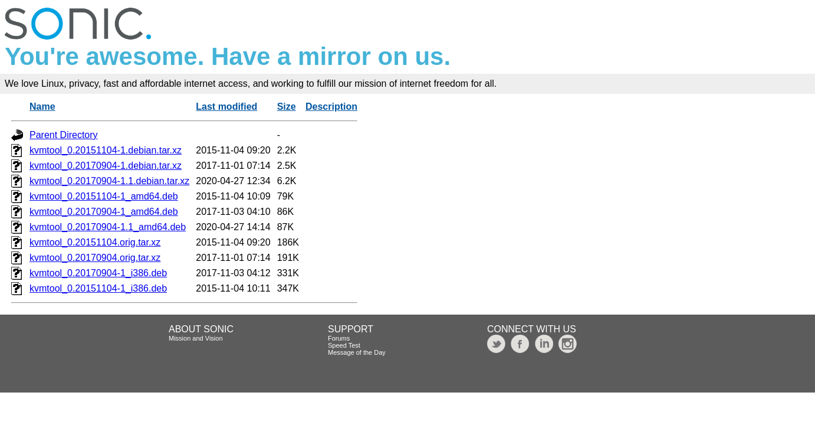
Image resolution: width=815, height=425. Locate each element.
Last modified (226, 107)
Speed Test (344, 345)
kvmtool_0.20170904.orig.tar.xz (94, 258)
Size (286, 107)
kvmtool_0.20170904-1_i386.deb (98, 273)
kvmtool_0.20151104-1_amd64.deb (103, 196)
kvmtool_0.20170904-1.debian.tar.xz (105, 166)
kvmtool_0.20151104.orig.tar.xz (94, 242)
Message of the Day (357, 352)
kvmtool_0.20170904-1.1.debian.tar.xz (109, 181)
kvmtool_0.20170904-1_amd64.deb (103, 212)
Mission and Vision (196, 338)
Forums (339, 338)
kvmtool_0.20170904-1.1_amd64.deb (107, 227)
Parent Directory (63, 135)
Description (331, 107)
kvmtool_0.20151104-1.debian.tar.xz (105, 150)
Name (42, 107)
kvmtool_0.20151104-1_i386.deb (98, 288)
